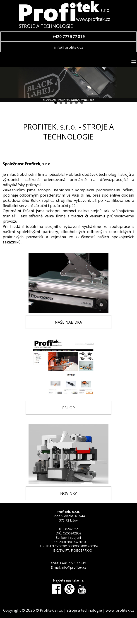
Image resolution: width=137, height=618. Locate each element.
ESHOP (68, 407)
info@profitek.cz (68, 47)
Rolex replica (43, 200)
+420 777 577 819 (73, 563)
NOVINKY (68, 493)
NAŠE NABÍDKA (68, 322)
